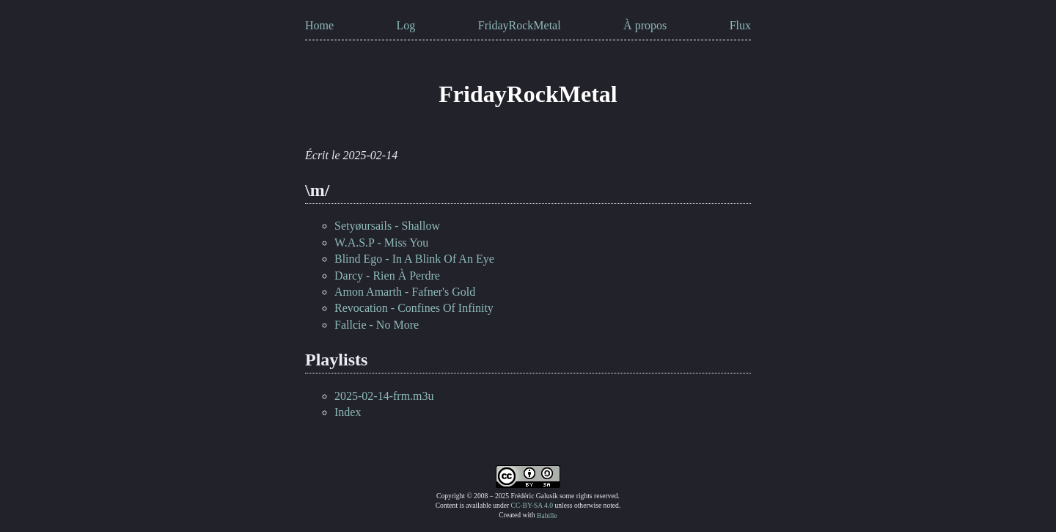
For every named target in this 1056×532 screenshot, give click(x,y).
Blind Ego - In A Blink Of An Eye (414, 258)
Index (347, 412)
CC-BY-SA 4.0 (532, 505)
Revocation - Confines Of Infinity (414, 308)
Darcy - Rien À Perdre (387, 275)
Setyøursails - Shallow (387, 225)
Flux (740, 25)
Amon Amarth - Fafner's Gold (404, 291)
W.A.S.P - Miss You (381, 242)
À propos (645, 25)
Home (319, 25)
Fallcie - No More (376, 324)
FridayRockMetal (519, 25)
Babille (547, 515)
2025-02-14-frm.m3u (384, 396)
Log (406, 25)
